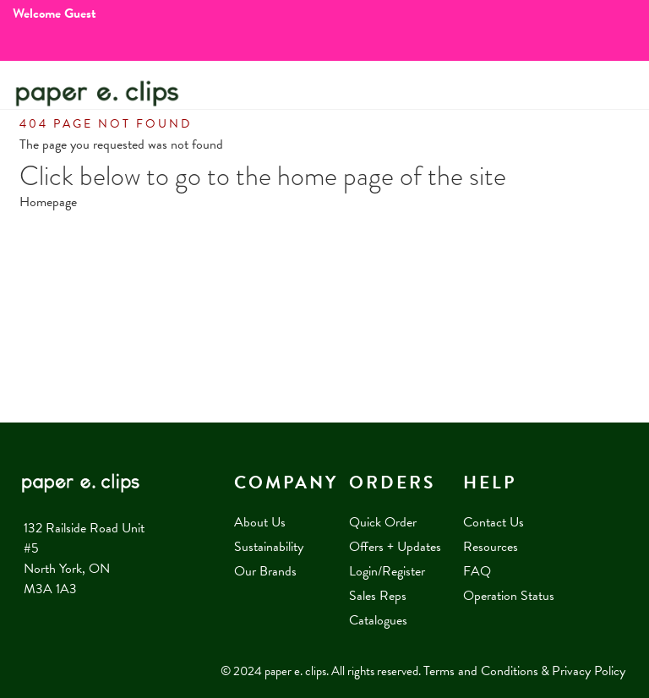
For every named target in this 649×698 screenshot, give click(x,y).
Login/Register (387, 571)
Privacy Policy (588, 671)
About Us (260, 522)
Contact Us (493, 522)
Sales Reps (377, 596)
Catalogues (378, 620)
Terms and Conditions (480, 671)
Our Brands (265, 571)
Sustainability (268, 547)
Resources (490, 547)
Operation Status (508, 596)
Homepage (48, 202)
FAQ (477, 571)
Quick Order (383, 522)
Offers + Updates (395, 547)
